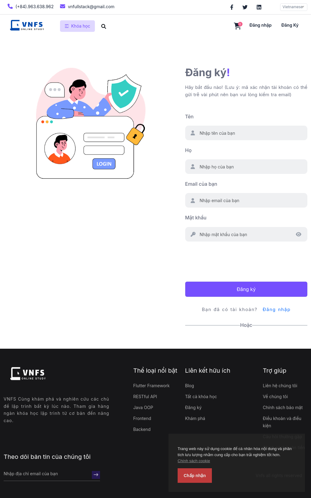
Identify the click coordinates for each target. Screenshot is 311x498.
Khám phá (195, 418)
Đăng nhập (260, 25)
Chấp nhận (195, 475)
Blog (189, 385)
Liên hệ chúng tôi (280, 385)
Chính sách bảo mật (283, 407)
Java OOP (143, 407)
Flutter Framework (151, 385)
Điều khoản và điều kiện (282, 422)
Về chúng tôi (275, 396)
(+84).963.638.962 (30, 6)
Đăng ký (290, 25)
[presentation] (231, 261)
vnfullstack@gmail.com (87, 6)
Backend (142, 429)
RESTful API (145, 396)
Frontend (142, 418)
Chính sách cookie (194, 461)
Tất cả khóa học (201, 396)
